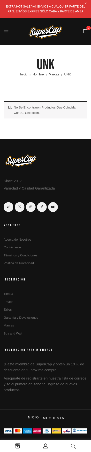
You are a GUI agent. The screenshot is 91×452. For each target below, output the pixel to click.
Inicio (23, 74)
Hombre (38, 74)
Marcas (54, 74)
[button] (85, 31)
